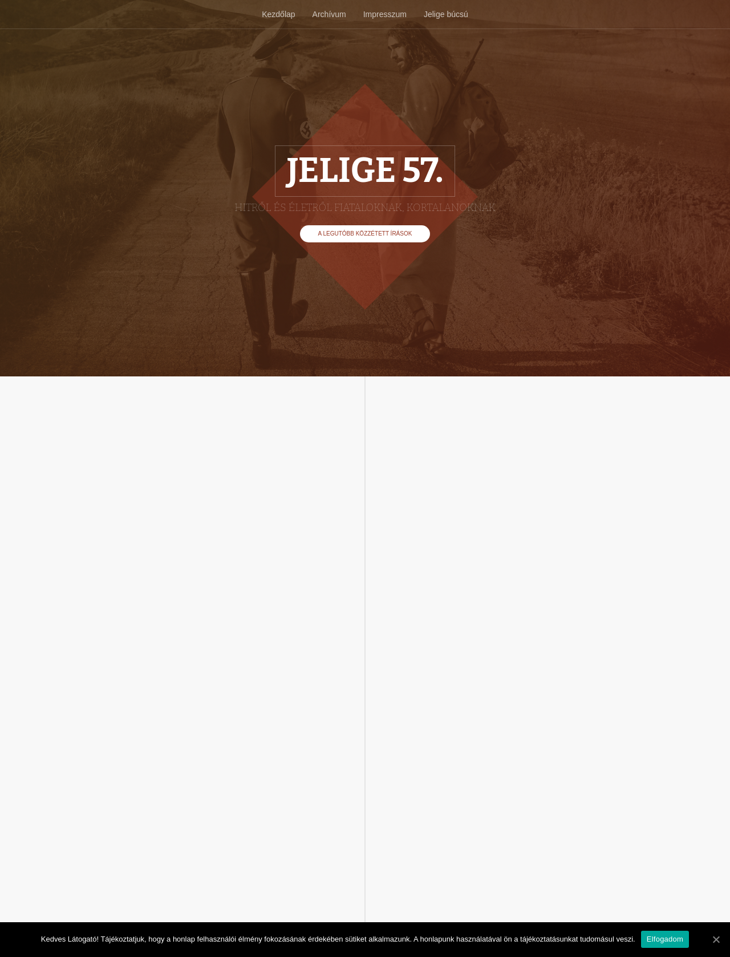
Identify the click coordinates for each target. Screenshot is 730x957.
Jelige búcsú (446, 14)
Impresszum (385, 14)
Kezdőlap (278, 14)
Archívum (329, 14)
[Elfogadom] (715, 939)
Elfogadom (665, 939)
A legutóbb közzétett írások (365, 233)
